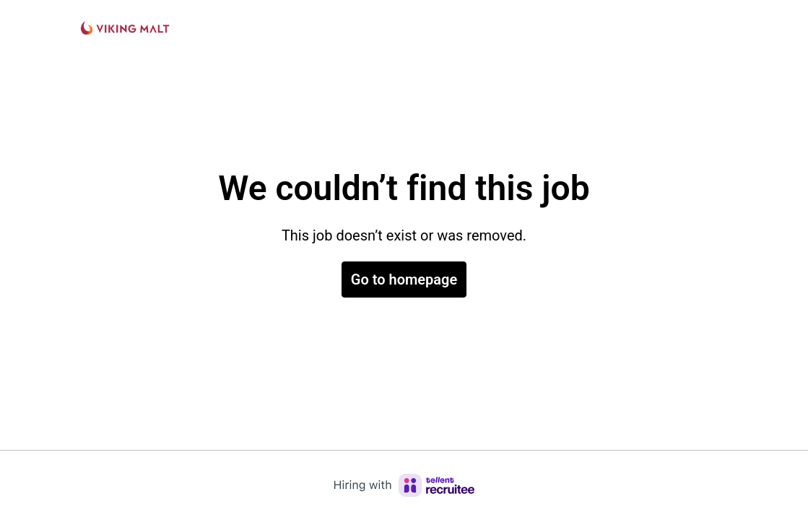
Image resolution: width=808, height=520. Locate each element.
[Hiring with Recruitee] (404, 485)
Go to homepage (404, 279)
